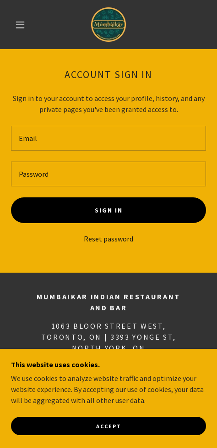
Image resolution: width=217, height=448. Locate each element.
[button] (21, 25)
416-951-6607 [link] (105, 366)
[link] (108, 24)
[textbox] (108, 138)
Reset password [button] (108, 238)
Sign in (109, 210)
